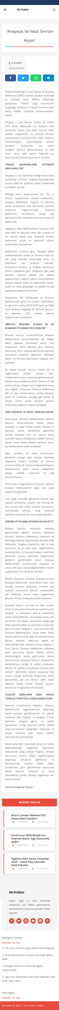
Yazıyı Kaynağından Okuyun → (20, 787)
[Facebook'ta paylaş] (10, 78)
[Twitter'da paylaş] (23, 78)
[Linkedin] (40, 921)
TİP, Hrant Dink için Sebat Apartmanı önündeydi (29, 948)
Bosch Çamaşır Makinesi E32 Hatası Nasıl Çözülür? (28, 817)
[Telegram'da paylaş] (48, 78)
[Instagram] (26, 921)
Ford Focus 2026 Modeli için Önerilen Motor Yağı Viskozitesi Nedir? (30, 839)
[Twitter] (19, 921)
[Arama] (54, 10)
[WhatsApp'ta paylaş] (35, 78)
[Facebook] (11, 921)
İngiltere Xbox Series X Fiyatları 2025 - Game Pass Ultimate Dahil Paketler (30, 862)
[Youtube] (33, 921)
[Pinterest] (47, 921)
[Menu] (5, 10)
